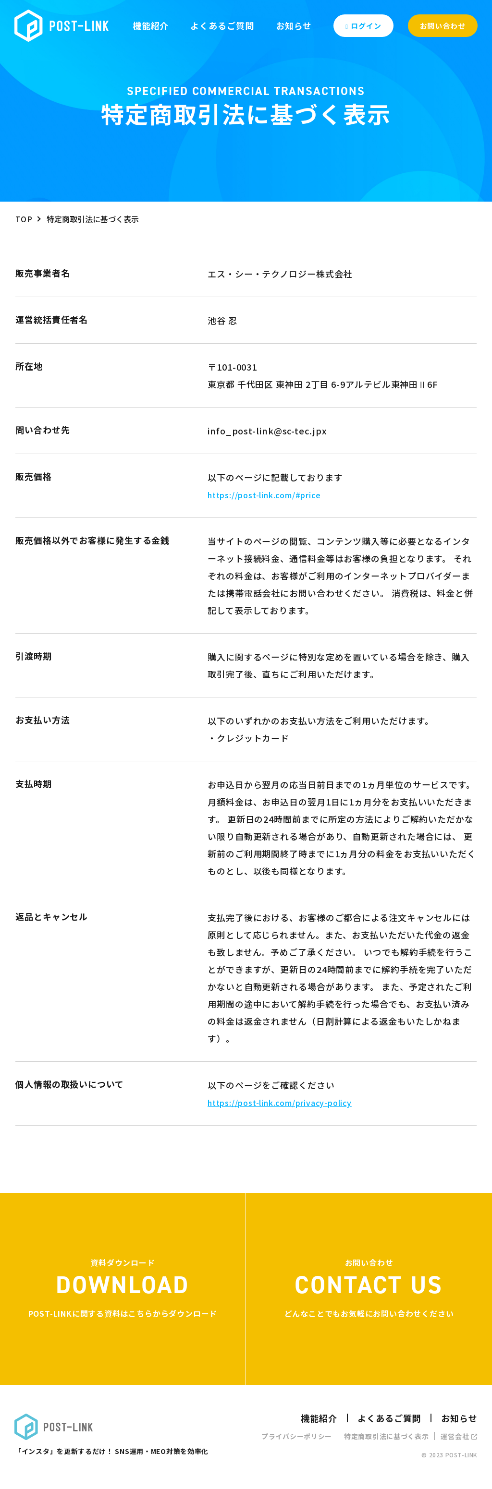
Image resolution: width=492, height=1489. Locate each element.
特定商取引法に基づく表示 (386, 1436)
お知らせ (294, 25)
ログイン (363, 26)
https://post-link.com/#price (264, 495)
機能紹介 (151, 25)
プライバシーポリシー (296, 1436)
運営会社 (459, 1436)
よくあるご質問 (222, 25)
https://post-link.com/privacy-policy (280, 1102)
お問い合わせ (443, 26)
